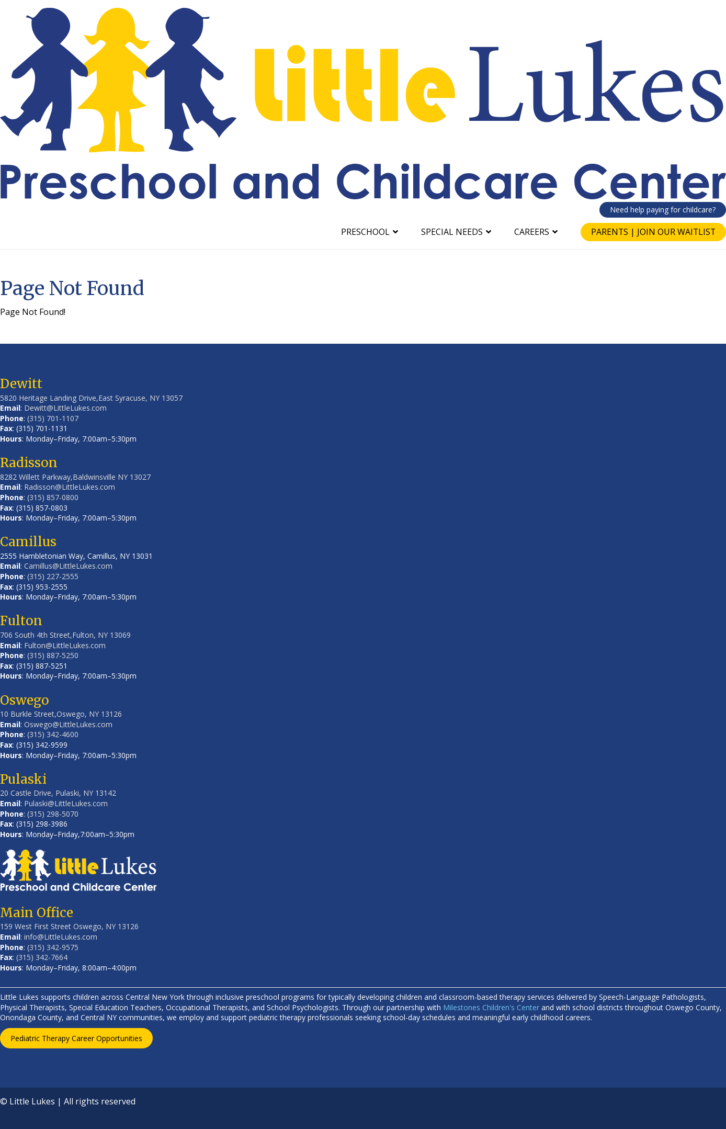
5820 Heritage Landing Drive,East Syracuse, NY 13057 (91, 398)
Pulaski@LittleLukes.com (66, 803)
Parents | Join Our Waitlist (652, 232)
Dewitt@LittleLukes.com (65, 408)
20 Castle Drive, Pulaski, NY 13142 (58, 793)
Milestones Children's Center (491, 1007)
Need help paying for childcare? (663, 209)
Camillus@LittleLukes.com (68, 566)
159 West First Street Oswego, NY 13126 (69, 926)
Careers (530, 232)
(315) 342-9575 (52, 947)
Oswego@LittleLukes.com (68, 724)
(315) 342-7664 (41, 957)
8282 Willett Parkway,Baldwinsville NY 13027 (75, 477)
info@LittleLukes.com (60, 937)
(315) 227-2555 (52, 576)
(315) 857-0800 (52, 497)
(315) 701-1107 (52, 418)
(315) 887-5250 (52, 655)
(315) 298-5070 (52, 814)
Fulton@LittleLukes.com (65, 645)
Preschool (363, 232)
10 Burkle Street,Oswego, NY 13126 (61, 714)
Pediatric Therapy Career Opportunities (76, 1038)
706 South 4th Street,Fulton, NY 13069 (65, 635)
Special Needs (450, 232)
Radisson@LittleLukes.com (69, 487)
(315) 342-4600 (52, 734)
